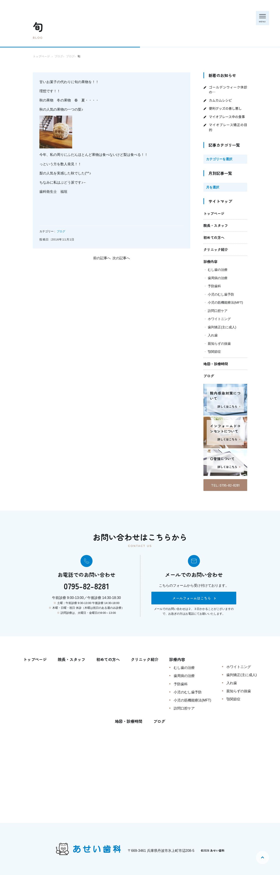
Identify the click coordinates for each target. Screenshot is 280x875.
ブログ (61, 231)
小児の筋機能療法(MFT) (225, 302)
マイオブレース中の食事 (227, 116)
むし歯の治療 (218, 269)
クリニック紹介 (215, 249)
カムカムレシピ (220, 100)
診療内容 (210, 261)
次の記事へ (121, 258)
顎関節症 (214, 351)
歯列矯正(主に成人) (222, 327)
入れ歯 (213, 335)
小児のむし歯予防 (221, 294)
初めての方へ (213, 237)
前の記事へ (102, 258)
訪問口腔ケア (218, 311)
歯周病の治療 (218, 278)
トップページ (213, 213)
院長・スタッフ (215, 225)
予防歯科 (214, 286)
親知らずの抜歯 (219, 343)
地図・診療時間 (215, 363)
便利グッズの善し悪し (225, 108)
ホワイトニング (219, 319)
